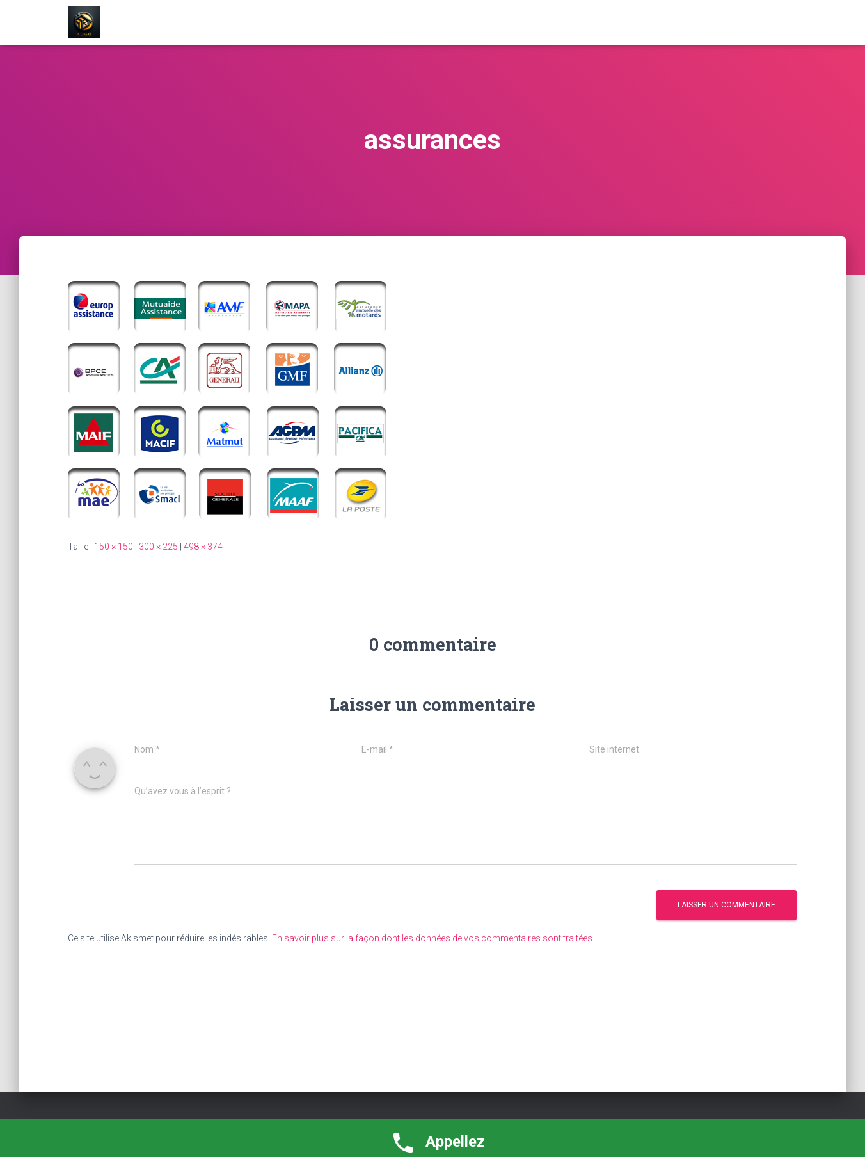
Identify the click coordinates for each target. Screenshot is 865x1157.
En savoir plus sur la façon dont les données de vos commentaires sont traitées (432, 938)
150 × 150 (113, 546)
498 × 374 (203, 546)
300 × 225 (158, 546)
